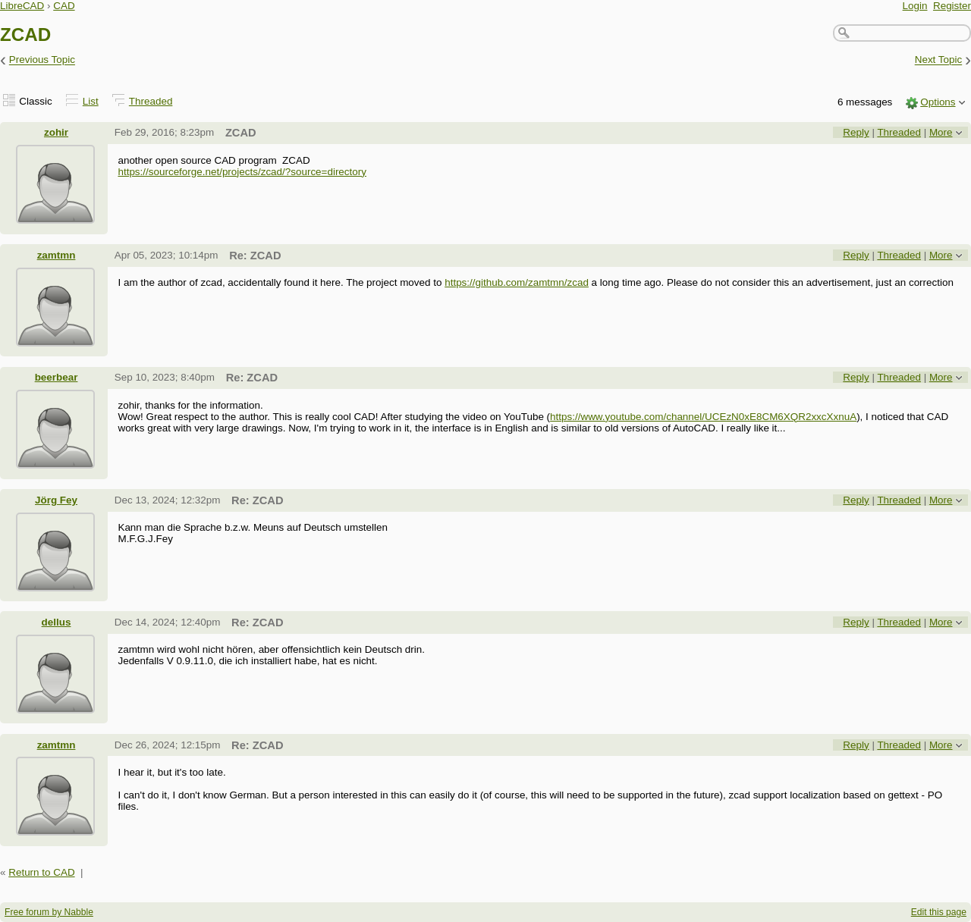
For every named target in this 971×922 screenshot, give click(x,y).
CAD (63, 5)
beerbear (56, 377)
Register (952, 5)
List (91, 101)
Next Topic (939, 60)
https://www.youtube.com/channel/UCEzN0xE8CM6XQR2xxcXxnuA (703, 416)
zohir (56, 132)
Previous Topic (42, 60)
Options (937, 102)
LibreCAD (22, 5)
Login (915, 5)
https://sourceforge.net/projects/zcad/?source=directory (242, 171)
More (941, 132)
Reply (856, 132)
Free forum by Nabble (49, 912)
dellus (56, 622)
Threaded (151, 101)
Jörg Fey (56, 500)
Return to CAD (41, 872)
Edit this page (938, 912)
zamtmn (56, 255)
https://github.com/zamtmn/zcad (517, 282)
